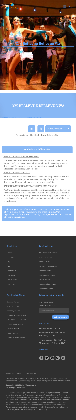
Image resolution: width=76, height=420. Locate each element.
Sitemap (20, 374)
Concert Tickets (13, 302)
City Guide (11, 275)
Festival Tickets (13, 329)
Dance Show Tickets (15, 324)
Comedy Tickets (13, 311)
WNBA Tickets (44, 280)
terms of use (39, 378)
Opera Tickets (12, 333)
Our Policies (31, 374)
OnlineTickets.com (28, 385)
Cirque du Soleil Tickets (16, 338)
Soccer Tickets (45, 271)
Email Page (11, 284)
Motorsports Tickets (47, 275)
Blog (8, 266)
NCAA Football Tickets (48, 266)
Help (9, 262)
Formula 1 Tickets (46, 289)
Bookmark (10, 374)
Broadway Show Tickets (16, 315)
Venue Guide (12, 280)
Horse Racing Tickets (47, 284)
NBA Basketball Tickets (48, 253)
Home (9, 253)
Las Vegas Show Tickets (16, 320)
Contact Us (11, 271)
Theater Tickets (13, 306)
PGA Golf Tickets (45, 257)
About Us (10, 257)
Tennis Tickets (44, 262)
